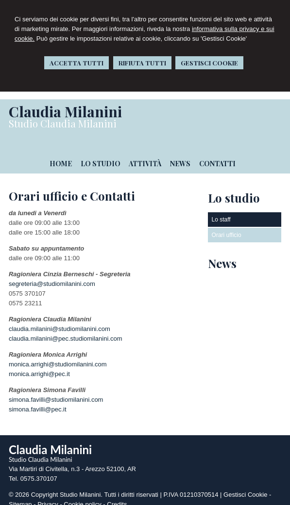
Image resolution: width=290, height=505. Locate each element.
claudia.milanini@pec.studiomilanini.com (65, 330)
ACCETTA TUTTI (76, 63)
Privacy (47, 496)
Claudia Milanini (65, 111)
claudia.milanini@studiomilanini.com (59, 321)
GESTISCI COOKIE (209, 63)
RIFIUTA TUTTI (142, 63)
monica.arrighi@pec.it (39, 366)
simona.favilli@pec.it (38, 401)
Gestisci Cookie (245, 486)
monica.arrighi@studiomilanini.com (58, 356)
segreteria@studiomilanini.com (52, 276)
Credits (117, 496)
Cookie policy (82, 496)
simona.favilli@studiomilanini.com (56, 391)
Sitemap (20, 496)
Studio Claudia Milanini (63, 123)
